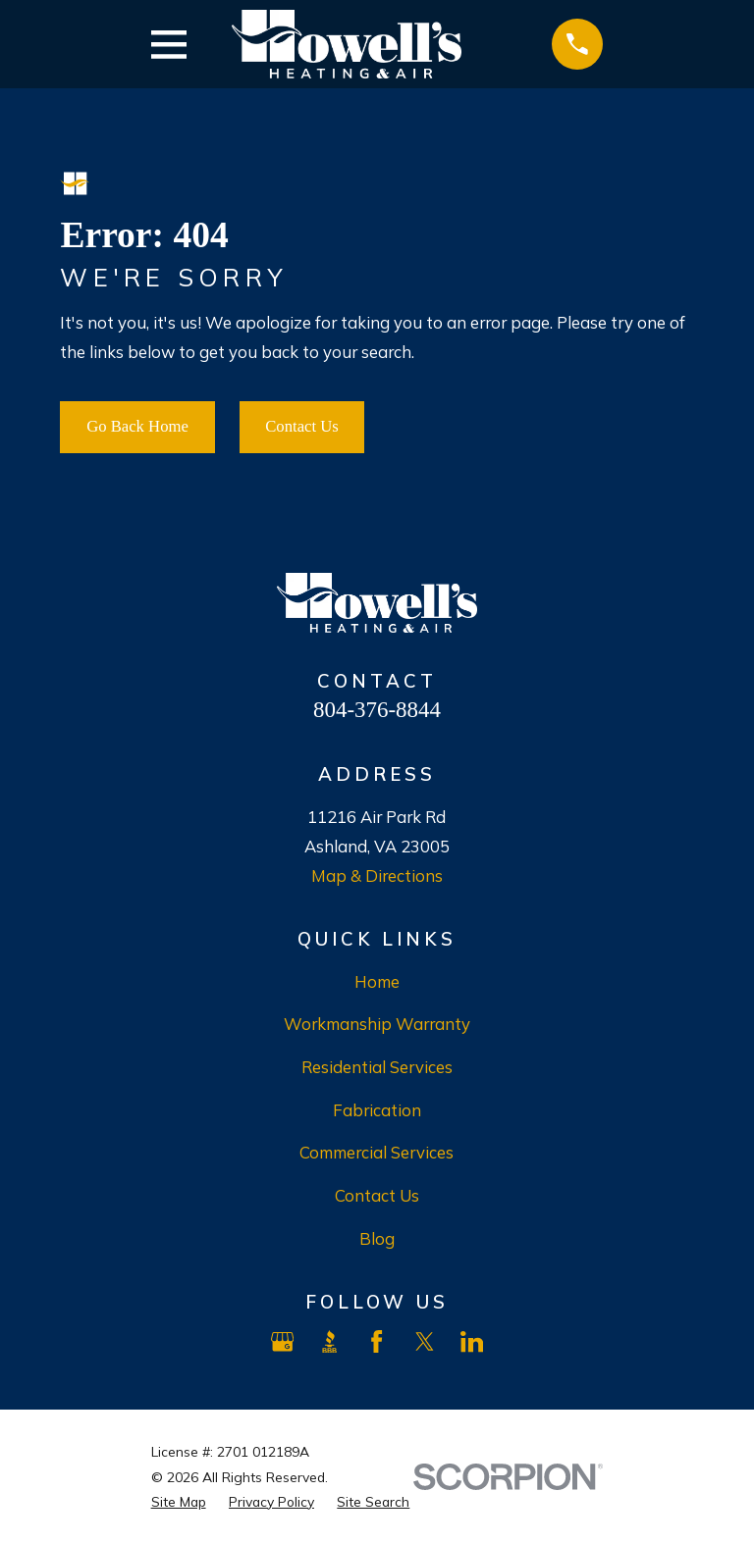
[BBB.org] (329, 1341)
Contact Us (302, 426)
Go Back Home (137, 426)
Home (377, 981)
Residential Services (377, 1066)
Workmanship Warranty (377, 1023)
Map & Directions (377, 875)
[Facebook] (376, 1341)
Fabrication (377, 1110)
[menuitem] (178, 1501)
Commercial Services (376, 1152)
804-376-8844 (377, 709)
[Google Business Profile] (282, 1341)
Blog (377, 1238)
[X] (424, 1341)
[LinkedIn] (471, 1341)
